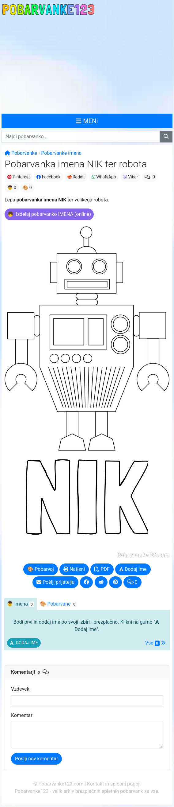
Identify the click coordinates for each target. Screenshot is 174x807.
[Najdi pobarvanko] (166, 136)
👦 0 (11, 187)
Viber (130, 176)
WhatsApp (104, 176)
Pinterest (18, 176)
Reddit (76, 176)
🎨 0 (27, 187)
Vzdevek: (21, 689)
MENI (87, 121)
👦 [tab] (20, 604)
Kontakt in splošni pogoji (114, 784)
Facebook (48, 176)
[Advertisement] (87, 65)
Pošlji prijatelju (55, 582)
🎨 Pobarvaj (40, 569)
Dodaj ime (133, 569)
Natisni (74, 569)
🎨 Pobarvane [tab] (58, 604)
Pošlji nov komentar (36, 759)
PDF (101, 569)
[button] (49, 214)
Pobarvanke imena (61, 153)
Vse (155, 643)
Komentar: (22, 715)
